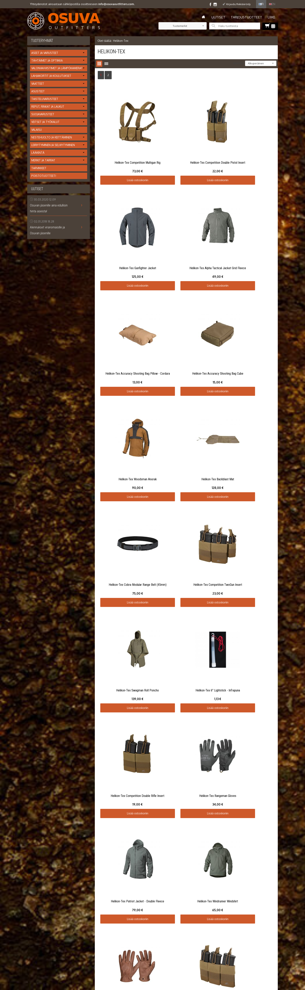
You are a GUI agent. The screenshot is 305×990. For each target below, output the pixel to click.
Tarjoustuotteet (246, 17)
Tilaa (140, 802)
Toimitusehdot (36, 805)
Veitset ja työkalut (45, 122)
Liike (271, 17)
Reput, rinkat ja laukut (47, 106)
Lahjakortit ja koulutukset (51, 75)
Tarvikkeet (38, 168)
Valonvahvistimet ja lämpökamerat (57, 68)
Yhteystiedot (35, 810)
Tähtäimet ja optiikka (47, 60)
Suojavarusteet (42, 114)
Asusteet (38, 91)
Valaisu (36, 129)
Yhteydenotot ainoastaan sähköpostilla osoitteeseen (82, 4)
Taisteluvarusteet (44, 99)
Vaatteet (37, 83)
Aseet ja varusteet (44, 52)
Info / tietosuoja (37, 800)
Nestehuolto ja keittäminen (51, 137)
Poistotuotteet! (43, 175)
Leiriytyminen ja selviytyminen (53, 145)
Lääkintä (37, 152)
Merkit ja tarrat (43, 160)
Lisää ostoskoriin (127, 159)
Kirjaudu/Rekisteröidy (238, 4)
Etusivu (31, 791)
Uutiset (218, 17)
